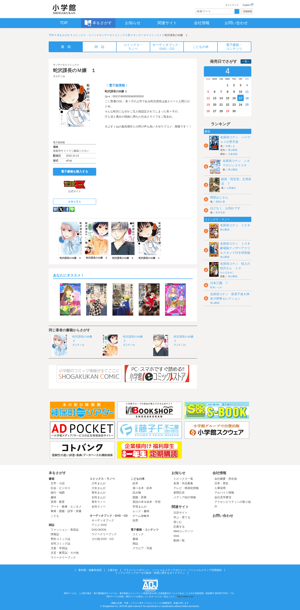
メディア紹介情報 (184, 497)
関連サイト (180, 507)
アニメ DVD (99, 525)
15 (227, 98)
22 (227, 104)
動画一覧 (179, 540)
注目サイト (180, 512)
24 (240, 104)
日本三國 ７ (219, 283)
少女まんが (99, 488)
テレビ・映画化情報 (186, 488)
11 (247, 91)
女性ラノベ (99, 506)
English (248, 5)
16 (234, 98)
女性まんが (99, 497)
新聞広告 (179, 492)
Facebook (66, 209)
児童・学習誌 (59, 548)
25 (247, 104)
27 (214, 111)
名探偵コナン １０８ (235, 225)
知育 (135, 520)
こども (55, 515)
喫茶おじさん (219, 197)
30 (234, 111)
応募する (179, 526)
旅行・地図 (58, 492)
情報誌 (55, 534)
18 (247, 98)
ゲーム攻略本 (141, 515)
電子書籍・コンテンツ (145, 529)
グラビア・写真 (142, 548)
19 (208, 104)
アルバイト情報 (224, 492)
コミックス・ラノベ (84, 35)
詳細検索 (247, 11)
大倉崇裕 (232, 154)
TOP (51, 35)
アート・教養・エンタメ (66, 506)
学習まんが (141, 506)
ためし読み (74, 133)
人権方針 (112, 570)
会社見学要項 (222, 497)
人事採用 (220, 488)
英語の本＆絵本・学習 (147, 501)
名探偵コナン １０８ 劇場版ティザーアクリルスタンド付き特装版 (236, 248)
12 (208, 98)
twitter (61, 209)
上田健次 (231, 188)
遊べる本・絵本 (142, 488)
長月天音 (220, 212)
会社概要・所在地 (225, 478)
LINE (72, 209)
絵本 (135, 483)
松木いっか (216, 287)
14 (221, 98)
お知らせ (178, 473)
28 (221, 111)
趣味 (53, 497)
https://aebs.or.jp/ (185, 596)
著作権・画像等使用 (90, 570)
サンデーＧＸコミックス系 (114, 35)
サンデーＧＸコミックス (147, 35)
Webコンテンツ (183, 531)
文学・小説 (58, 483)
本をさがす (63, 35)
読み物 (137, 492)
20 (214, 104)
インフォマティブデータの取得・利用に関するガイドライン (150, 572)
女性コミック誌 (60, 543)
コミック (138, 534)
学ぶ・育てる (181, 517)
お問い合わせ (222, 515)
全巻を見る (74, 201)
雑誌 (51, 525)
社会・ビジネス (60, 488)
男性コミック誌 (60, 539)
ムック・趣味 (141, 511)
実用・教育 (58, 501)
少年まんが (99, 483)
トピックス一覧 (183, 478)
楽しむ (177, 522)
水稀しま (230, 146)
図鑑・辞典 (140, 497)
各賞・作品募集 (183, 483)
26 (208, 111)
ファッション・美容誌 (65, 529)
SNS (176, 536)
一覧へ (246, 61)
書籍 (51, 478)
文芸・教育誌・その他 (65, 552)
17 (240, 98)
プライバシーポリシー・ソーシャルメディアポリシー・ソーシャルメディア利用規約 (172, 570)
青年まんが (99, 492)
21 (221, 104)
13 (214, 98)
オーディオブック (103, 520)
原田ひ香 (220, 201)
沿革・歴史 (221, 483)
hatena (55, 209)
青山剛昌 (232, 150)
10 (240, 91)
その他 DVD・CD (103, 539)
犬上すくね (59, 76)
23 (234, 104)
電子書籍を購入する (74, 171)
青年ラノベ (99, 501)
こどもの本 (138, 478)
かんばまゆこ (227, 272)
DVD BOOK (99, 529)
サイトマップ (231, 5)
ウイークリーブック (63, 557)
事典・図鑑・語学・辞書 (66, 511)
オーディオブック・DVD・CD (109, 515)
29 (227, 111)
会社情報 (219, 473)
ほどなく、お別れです (225, 208)
